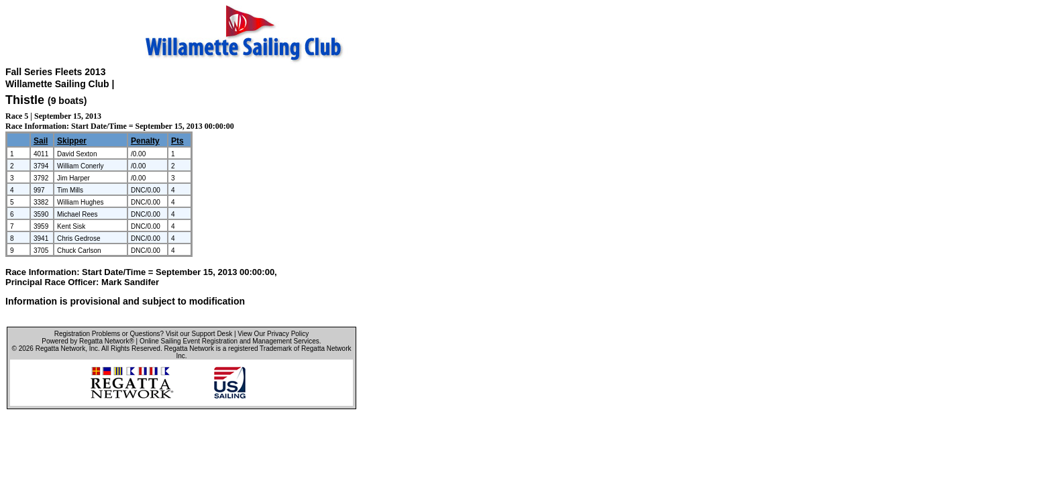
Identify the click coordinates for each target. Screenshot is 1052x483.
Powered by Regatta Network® (88, 341)
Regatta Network (60, 348)
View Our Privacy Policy (273, 333)
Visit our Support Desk (199, 333)
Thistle (24, 100)
